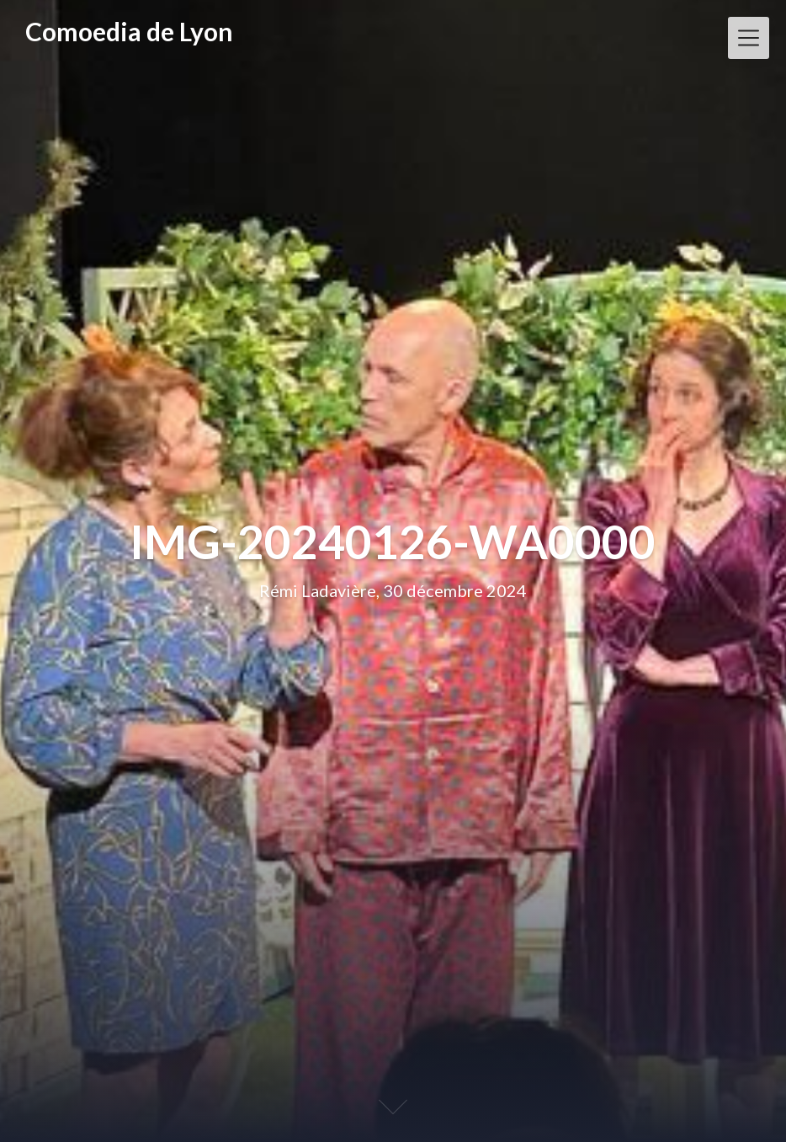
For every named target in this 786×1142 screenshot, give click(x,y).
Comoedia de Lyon (129, 31)
